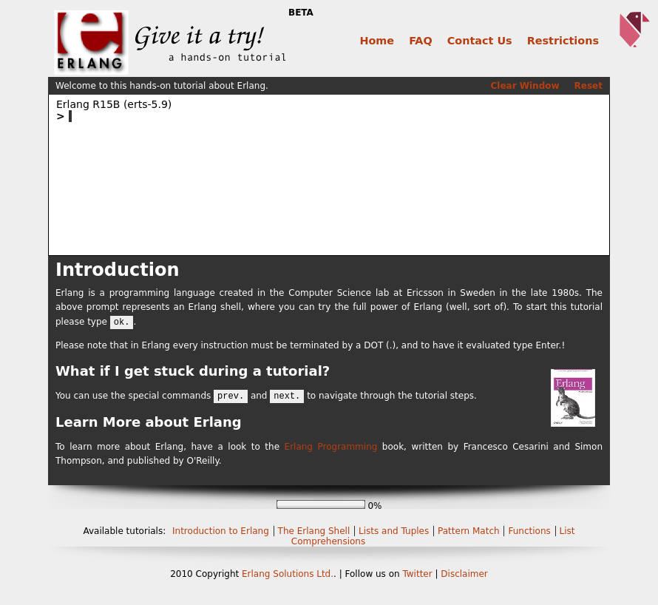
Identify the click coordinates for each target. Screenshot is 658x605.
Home (376, 41)
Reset (588, 86)
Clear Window (525, 86)
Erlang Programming (331, 447)
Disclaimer (464, 574)
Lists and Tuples (395, 531)
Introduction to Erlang (222, 531)
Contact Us (479, 41)
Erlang (256, 574)
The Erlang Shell (315, 531)
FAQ (421, 41)
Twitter (417, 574)
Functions (530, 531)
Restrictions (563, 41)
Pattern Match (470, 531)
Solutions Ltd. (303, 574)
